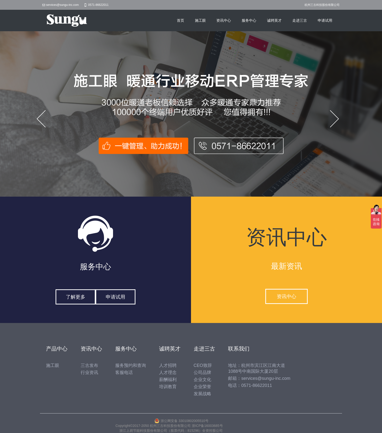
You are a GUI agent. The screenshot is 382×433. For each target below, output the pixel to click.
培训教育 (168, 386)
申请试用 (325, 20)
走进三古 (299, 20)
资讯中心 (223, 20)
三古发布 (89, 365)
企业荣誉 (202, 386)
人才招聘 (168, 365)
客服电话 (124, 372)
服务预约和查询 (130, 365)
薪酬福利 (168, 379)
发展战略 (202, 393)
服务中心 (249, 20)
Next (337, 119)
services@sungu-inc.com (62, 5)
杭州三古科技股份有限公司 (322, 5)
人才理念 (168, 372)
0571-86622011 (98, 5)
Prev (44, 119)
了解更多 (75, 297)
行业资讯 (89, 372)
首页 (180, 20)
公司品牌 (202, 372)
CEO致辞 (203, 365)
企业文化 (202, 379)
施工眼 (200, 20)
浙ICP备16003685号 (207, 426)
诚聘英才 (274, 20)
